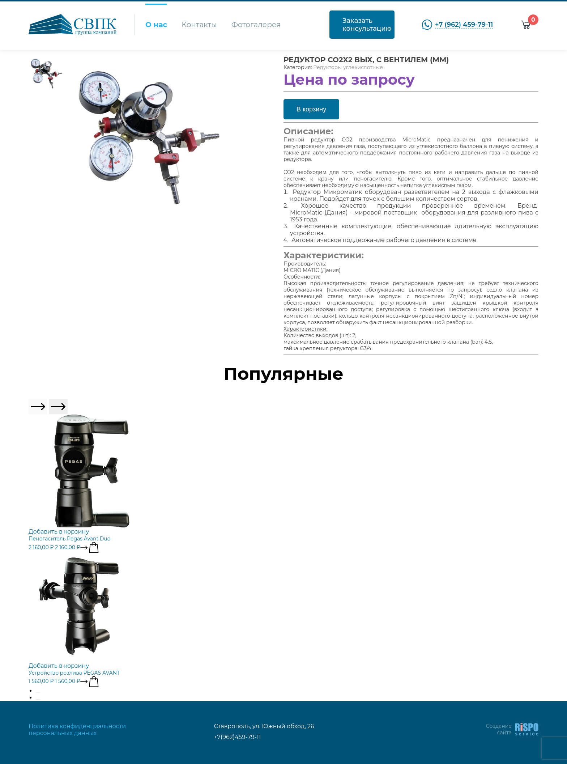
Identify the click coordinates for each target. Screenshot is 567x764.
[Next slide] (58, 406)
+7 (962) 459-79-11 (464, 25)
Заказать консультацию (366, 25)
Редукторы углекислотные (348, 67)
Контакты (199, 24)
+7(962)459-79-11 (237, 737)
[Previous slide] (38, 406)
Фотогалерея (256, 24)
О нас (156, 24)
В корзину (311, 109)
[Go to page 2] (38, 699)
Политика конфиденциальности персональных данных (77, 730)
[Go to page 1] (38, 692)
